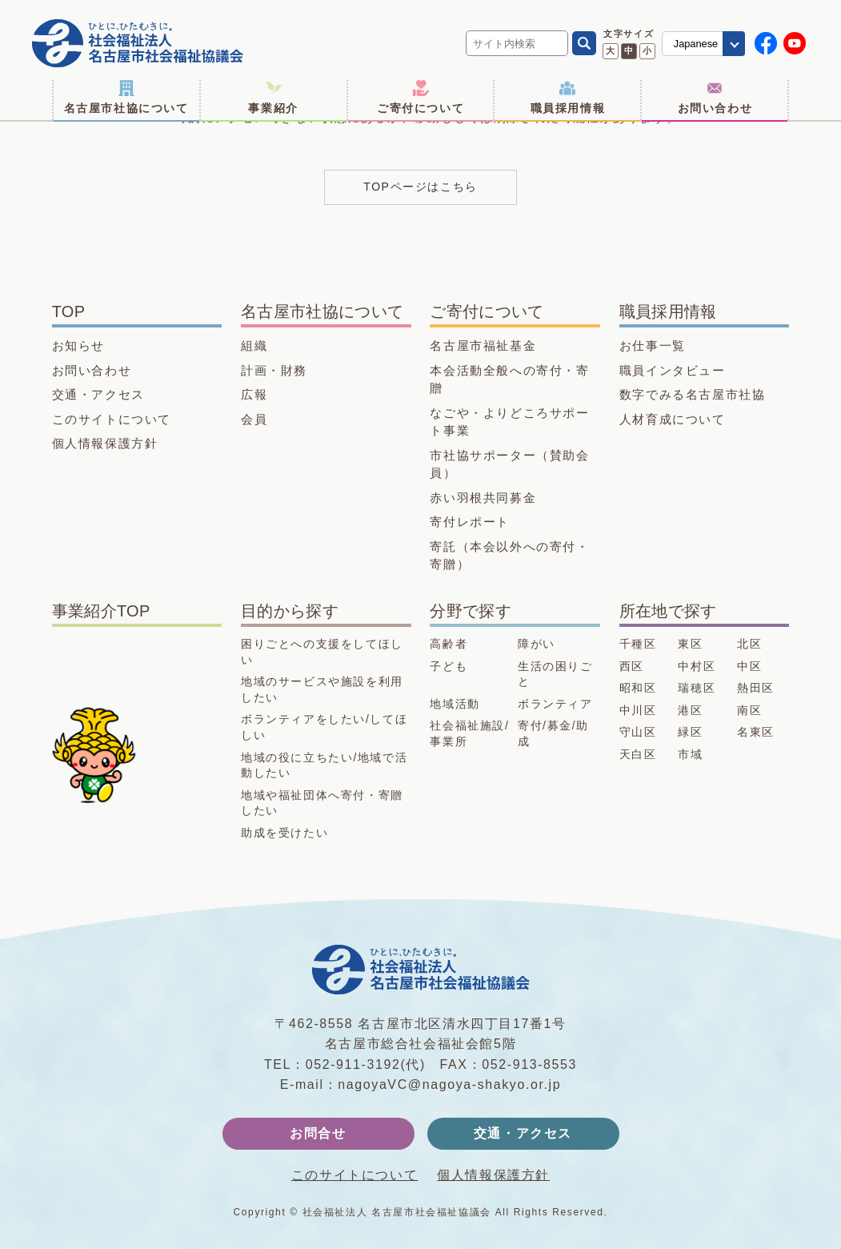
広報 (254, 394)
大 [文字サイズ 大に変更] (610, 50)
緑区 (690, 731)
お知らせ (78, 345)
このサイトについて (111, 419)
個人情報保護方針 (105, 443)
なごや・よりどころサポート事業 (509, 422)
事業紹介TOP (101, 611)
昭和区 (638, 687)
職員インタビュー (672, 370)
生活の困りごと (555, 674)
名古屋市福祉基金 (483, 345)
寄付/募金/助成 (553, 733)
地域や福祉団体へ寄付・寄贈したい (322, 803)
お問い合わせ (715, 97)
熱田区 (756, 687)
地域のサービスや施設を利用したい (322, 689)
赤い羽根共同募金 (483, 497)
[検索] (584, 43)
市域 (690, 754)
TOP (69, 311)
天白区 (638, 754)
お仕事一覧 (652, 345)
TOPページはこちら (420, 186)
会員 (254, 419)
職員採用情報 (568, 97)
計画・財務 (274, 370)
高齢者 (448, 643)
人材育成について (672, 419)
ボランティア (555, 703)
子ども (448, 666)
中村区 (696, 666)
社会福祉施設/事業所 (469, 733)
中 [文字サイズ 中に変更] (628, 50)
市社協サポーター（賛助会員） (509, 464)
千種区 (638, 643)
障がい (536, 643)
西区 (631, 666)
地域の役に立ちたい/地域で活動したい (324, 765)
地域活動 (454, 703)
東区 (690, 643)
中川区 (638, 710)
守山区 (638, 731)
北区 (749, 643)
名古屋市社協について (126, 97)
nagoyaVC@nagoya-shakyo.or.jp (449, 1084)
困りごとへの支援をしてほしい (322, 651)
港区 (690, 710)
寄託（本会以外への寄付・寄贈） (509, 556)
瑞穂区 (696, 687)
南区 (749, 710)
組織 (254, 345)
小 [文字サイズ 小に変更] (647, 50)
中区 (749, 666)
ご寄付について (420, 97)
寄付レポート (470, 521)
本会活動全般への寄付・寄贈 (509, 379)
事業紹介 (273, 97)
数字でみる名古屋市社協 (692, 394)
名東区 (756, 731)
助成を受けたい (284, 832)
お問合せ (318, 1133)
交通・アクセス (98, 394)
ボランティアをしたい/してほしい (324, 727)
